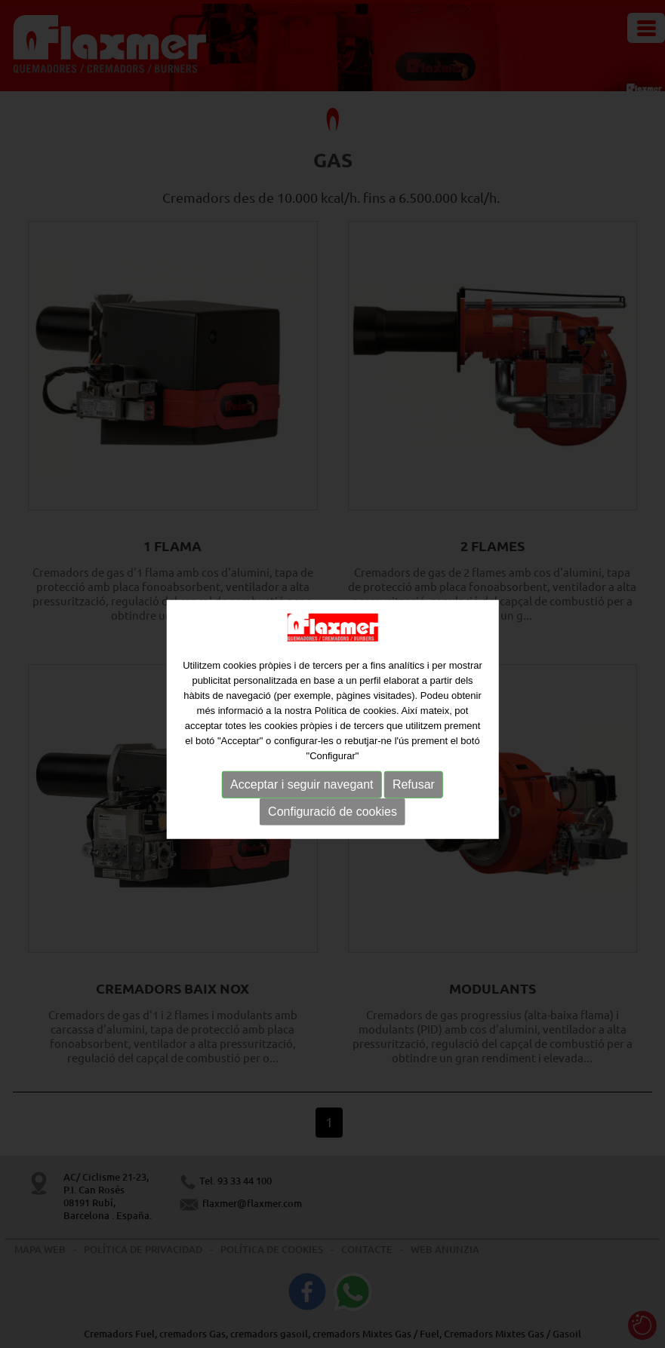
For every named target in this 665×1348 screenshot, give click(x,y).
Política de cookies (355, 721)
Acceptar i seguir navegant (301, 795)
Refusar (414, 795)
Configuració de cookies (332, 822)
